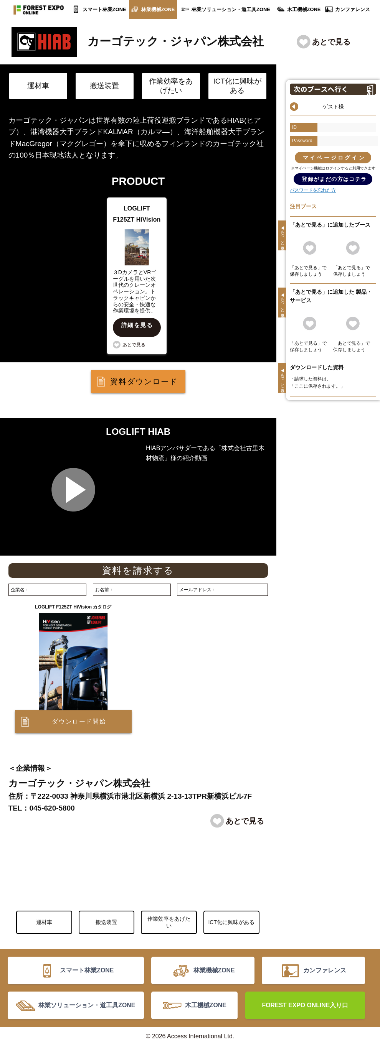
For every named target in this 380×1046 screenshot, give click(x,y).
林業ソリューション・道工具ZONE (231, 9)
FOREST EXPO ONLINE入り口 (305, 1005)
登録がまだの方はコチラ (334, 179)
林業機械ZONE (158, 9)
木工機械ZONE (304, 9)
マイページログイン (334, 158)
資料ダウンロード (144, 381)
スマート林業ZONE (104, 9)
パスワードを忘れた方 (313, 190)
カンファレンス (352, 9)
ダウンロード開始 (79, 721)
